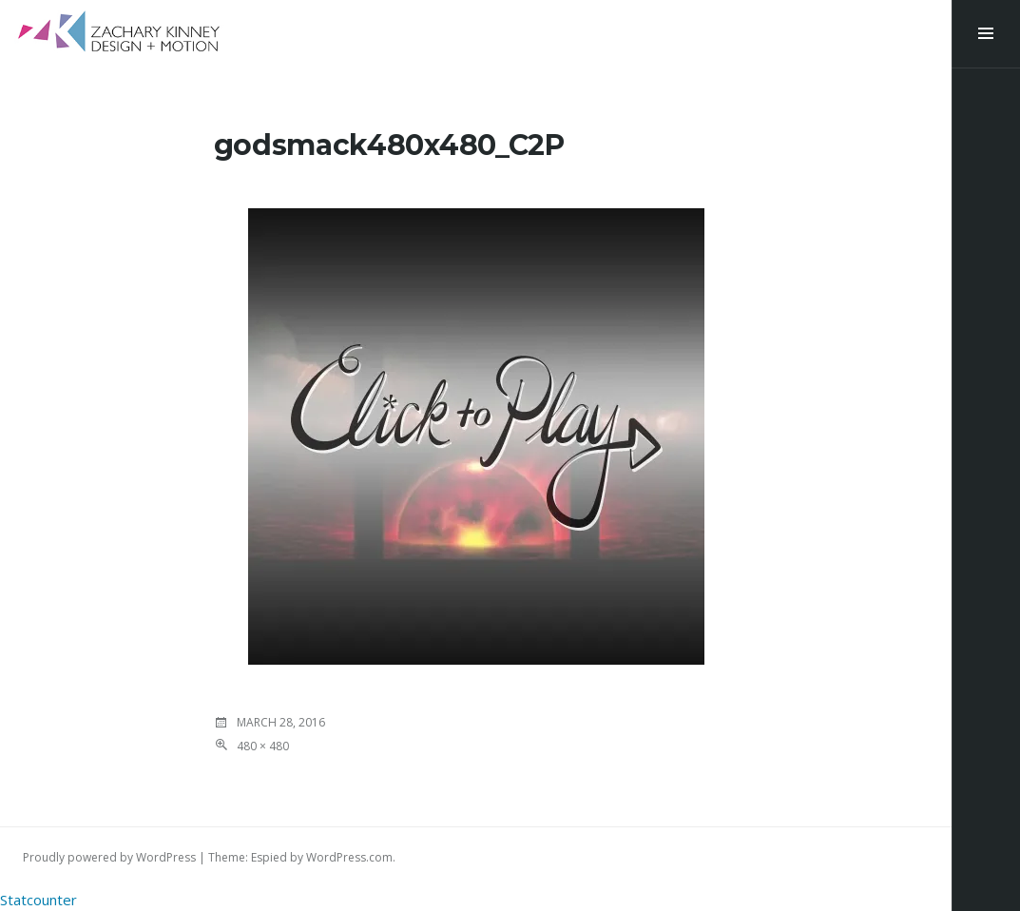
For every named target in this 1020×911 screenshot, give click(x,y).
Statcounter (38, 899)
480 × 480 (263, 746)
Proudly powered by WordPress (109, 857)
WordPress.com (349, 857)
